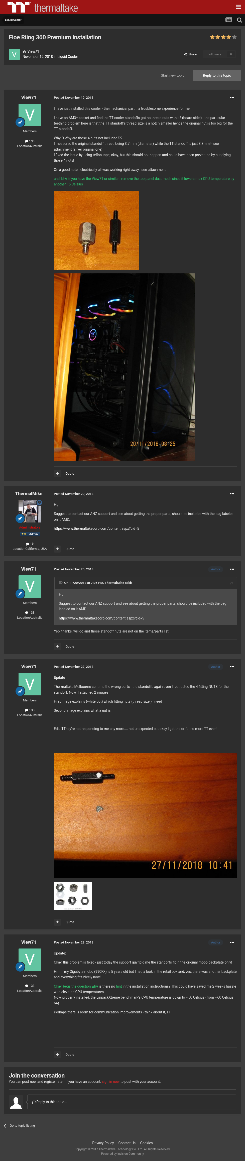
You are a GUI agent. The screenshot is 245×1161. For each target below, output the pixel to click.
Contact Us (127, 1143)
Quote (69, 473)
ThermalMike (28, 493)
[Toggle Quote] (61, 583)
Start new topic (172, 75)
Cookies (146, 1143)
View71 (33, 51)
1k (30, 544)
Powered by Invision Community (122, 1153)
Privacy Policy (103, 1143)
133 (30, 141)
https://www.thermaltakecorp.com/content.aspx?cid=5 (96, 528)
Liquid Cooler (67, 57)
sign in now (111, 1082)
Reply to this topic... (49, 1102)
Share (190, 54)
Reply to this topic (217, 75)
